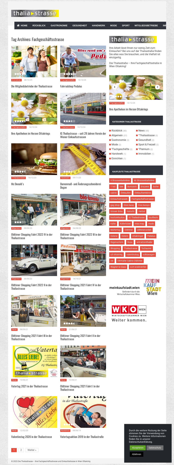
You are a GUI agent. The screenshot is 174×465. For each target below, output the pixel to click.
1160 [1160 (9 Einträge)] (113, 186)
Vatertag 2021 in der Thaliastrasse (29, 386)
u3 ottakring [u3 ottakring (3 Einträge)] (116, 254)
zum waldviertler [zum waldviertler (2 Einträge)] (138, 267)
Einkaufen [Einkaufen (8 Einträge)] (126, 192)
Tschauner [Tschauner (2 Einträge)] (146, 248)
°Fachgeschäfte (68, 80)
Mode (113, 25)
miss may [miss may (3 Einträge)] (139, 223)
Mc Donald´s (17, 184)
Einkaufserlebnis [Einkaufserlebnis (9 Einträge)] (143, 192)
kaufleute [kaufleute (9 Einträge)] (153, 217)
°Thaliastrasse (67, 127)
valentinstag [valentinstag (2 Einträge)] (133, 254)
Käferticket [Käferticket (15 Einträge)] (125, 223)
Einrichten (16, 80)
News (14, 329)
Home (24, 25)
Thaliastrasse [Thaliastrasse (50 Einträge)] (130, 248)
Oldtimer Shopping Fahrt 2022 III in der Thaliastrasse (80, 236)
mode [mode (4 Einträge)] (151, 223)
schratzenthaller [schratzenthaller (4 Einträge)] (145, 242)
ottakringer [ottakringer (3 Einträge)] (137, 236)
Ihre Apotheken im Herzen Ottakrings (30, 133)
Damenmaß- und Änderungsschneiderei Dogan (80, 185)
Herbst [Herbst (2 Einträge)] (141, 211)
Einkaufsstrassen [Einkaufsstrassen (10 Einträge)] (119, 199)
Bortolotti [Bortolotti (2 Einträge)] (132, 186)
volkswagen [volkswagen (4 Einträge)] (149, 254)
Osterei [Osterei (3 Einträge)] (113, 236)
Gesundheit (80, 25)
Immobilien (144, 153)
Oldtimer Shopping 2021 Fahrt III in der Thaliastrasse (31, 337)
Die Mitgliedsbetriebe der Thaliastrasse (31, 86)
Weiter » (31, 450)
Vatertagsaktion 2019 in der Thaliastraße (82, 437)
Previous (114, 87)
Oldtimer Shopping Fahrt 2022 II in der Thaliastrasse (31, 286)
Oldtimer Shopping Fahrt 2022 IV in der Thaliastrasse (31, 236)
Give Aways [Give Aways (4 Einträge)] (144, 205)
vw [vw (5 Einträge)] (111, 260)
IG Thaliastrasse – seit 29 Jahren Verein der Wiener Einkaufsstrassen (83, 135)
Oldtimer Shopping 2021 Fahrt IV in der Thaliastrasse (80, 286)
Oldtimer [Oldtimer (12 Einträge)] (129, 230)
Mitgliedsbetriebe (146, 25)
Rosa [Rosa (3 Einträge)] (129, 242)
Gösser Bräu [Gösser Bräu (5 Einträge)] (116, 211)
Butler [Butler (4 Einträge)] (156, 186)
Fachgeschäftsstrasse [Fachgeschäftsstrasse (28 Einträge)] (143, 199)
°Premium (144, 149)
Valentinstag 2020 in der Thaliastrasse (31, 437)
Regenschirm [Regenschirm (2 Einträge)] (116, 242)
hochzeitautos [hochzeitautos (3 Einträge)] (117, 217)
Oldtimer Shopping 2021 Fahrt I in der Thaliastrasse (80, 388)
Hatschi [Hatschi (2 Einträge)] (130, 211)
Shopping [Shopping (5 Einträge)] (115, 248)
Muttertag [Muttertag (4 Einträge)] (115, 230)
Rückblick (39, 25)
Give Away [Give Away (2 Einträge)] (129, 205)
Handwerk (98, 25)
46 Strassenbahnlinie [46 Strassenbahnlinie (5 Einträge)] (144, 180)
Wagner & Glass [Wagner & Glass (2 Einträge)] (118, 267)
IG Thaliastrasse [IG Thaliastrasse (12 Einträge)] (137, 217)
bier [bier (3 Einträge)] (121, 186)
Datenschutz (155, 447)
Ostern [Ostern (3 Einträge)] (125, 236)
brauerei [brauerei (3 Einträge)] (145, 186)
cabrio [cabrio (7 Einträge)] (113, 192)
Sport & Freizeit (146, 144)
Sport (126, 25)
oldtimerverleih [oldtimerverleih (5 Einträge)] (144, 230)
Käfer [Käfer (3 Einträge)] (113, 223)
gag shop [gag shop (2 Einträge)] (115, 205)
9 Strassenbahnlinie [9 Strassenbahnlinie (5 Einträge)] (120, 180)
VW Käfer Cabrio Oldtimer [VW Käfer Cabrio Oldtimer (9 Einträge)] (129, 260)
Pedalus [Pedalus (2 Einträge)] (151, 236)
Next (157, 87)
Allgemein (16, 228)
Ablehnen (136, 454)
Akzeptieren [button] (137, 447)
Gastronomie (59, 25)
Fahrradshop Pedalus (71, 86)
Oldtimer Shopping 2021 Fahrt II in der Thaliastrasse (80, 337)
